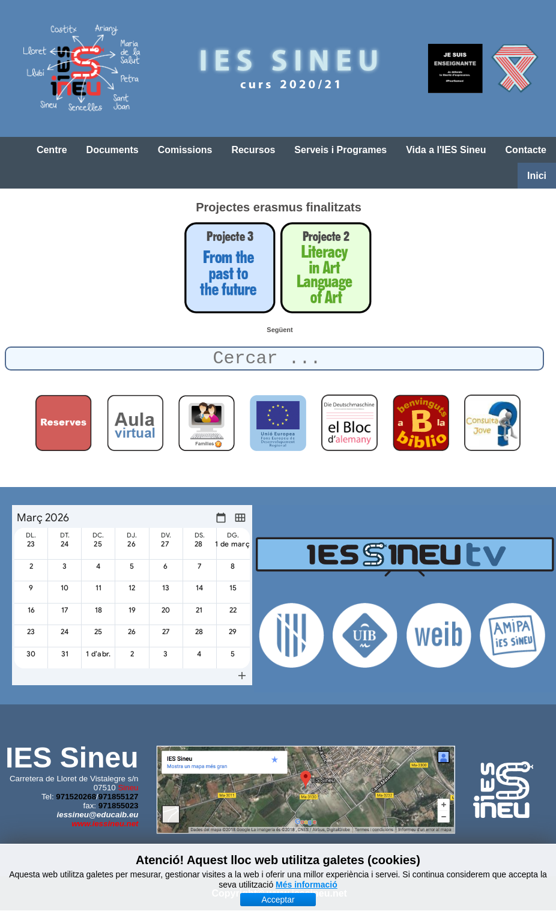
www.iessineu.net (104, 823)
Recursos (253, 150)
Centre (52, 150)
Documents (112, 150)
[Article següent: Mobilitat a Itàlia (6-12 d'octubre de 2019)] (279, 329)
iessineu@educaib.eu (98, 814)
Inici (536, 176)
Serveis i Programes (340, 150)
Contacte (526, 150)
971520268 (76, 796)
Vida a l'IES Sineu (446, 150)
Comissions (185, 150)
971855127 (118, 796)
